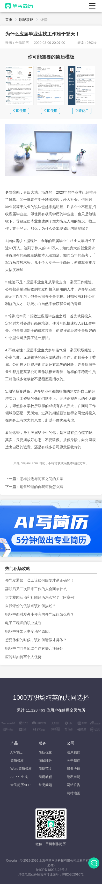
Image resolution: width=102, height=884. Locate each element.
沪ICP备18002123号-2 (51, 870)
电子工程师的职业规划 (23, 623)
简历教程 (45, 777)
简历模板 (17, 761)
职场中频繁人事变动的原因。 (28, 631)
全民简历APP (20, 785)
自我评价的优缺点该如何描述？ (30, 606)
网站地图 (73, 793)
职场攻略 (26, 20)
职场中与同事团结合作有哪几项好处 (34, 648)
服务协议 (73, 769)
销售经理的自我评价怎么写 (41, 487)
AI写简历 (17, 752)
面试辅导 (45, 761)
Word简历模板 (21, 769)
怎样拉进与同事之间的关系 (41, 479)
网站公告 (73, 785)
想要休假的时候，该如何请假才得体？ (36, 640)
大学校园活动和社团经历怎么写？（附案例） (41, 597)
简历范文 (45, 769)
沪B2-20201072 (73, 874)
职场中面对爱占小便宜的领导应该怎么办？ (39, 614)
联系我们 (73, 752)
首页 (8, 20)
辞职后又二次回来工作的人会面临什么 (36, 589)
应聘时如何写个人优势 (23, 657)
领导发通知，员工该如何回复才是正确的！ (39, 580)
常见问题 (45, 785)
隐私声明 (73, 777)
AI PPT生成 (19, 777)
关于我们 (73, 761)
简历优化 (45, 752)
